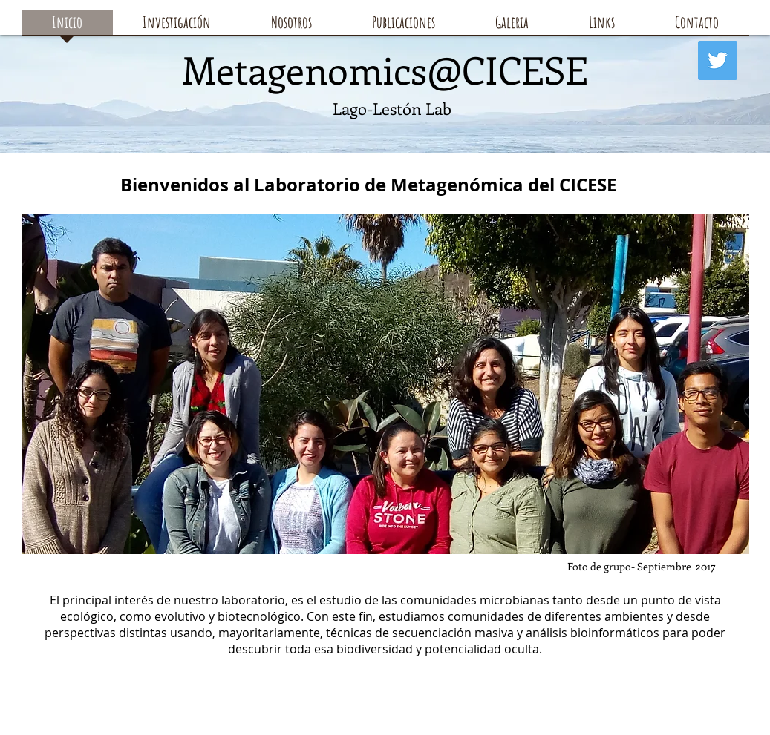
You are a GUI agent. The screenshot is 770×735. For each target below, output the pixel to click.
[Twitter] (717, 60)
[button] (404, 27)
